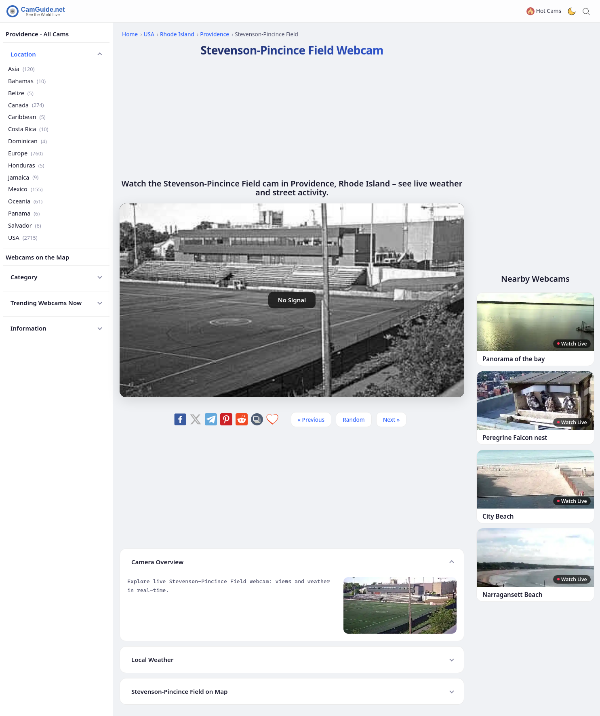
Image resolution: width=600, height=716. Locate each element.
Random (354, 419)
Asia (21, 69)
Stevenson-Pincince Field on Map (179, 691)
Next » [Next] (391, 419)
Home (130, 34)
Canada (26, 105)
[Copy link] (257, 419)
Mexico (25, 189)
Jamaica (23, 177)
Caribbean (27, 117)
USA (23, 237)
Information (28, 328)
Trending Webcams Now (46, 303)
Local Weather (152, 659)
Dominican (27, 141)
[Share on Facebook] (180, 419)
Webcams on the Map (37, 257)
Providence (214, 34)
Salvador (24, 225)
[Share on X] (195, 419)
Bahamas (27, 81)
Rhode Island (177, 34)
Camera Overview (157, 562)
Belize (21, 93)
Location (23, 54)
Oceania (25, 201)
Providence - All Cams (37, 34)
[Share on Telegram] (211, 419)
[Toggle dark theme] (572, 11)
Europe (25, 153)
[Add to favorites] (272, 419)
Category (24, 277)
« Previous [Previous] (311, 419)
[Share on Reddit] (242, 419)
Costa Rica (28, 129)
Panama (24, 213)
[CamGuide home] (36, 11)
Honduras (26, 165)
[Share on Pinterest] (226, 419)
